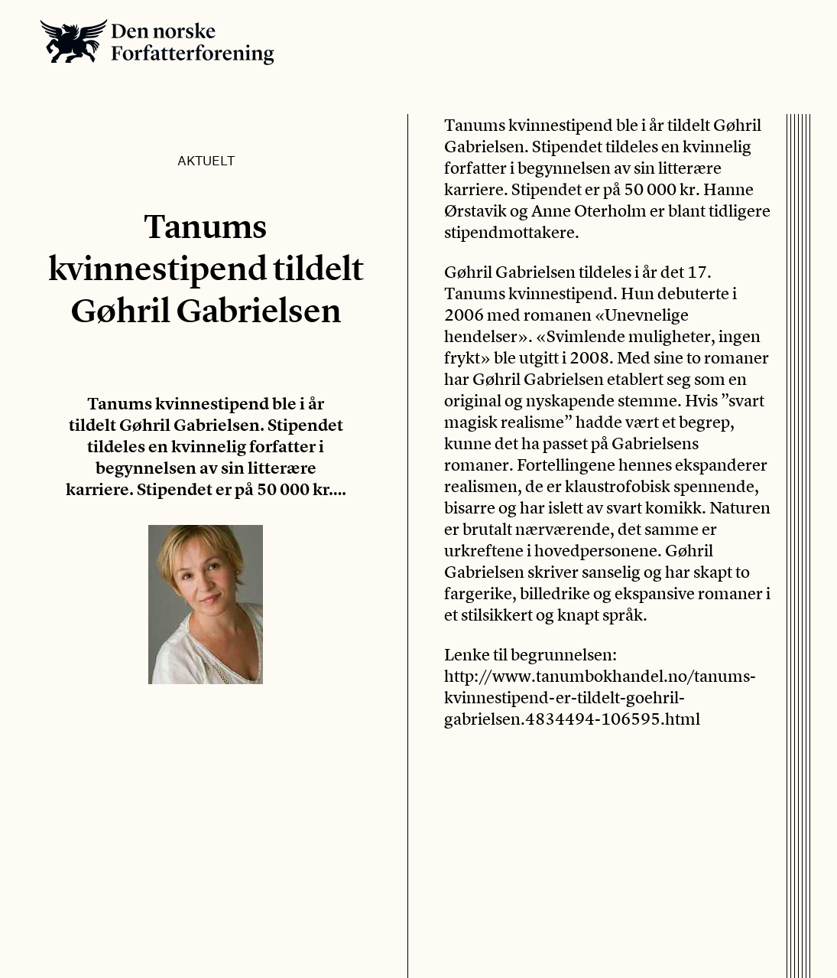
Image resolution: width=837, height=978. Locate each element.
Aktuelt (206, 160)
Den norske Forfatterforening (157, 41)
